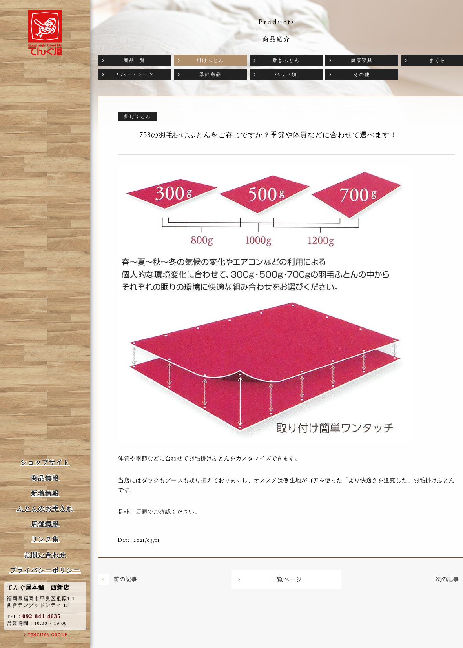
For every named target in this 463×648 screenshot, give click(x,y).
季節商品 (210, 74)
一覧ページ (286, 579)
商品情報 (45, 478)
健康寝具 (362, 60)
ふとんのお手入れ (45, 508)
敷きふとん (286, 60)
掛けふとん (210, 60)
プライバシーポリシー (45, 570)
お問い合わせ (45, 555)
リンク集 (45, 539)
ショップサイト (45, 462)
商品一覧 (135, 60)
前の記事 (125, 579)
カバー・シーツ (134, 74)
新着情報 (45, 493)
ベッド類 (286, 74)
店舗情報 (45, 524)
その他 (362, 74)
